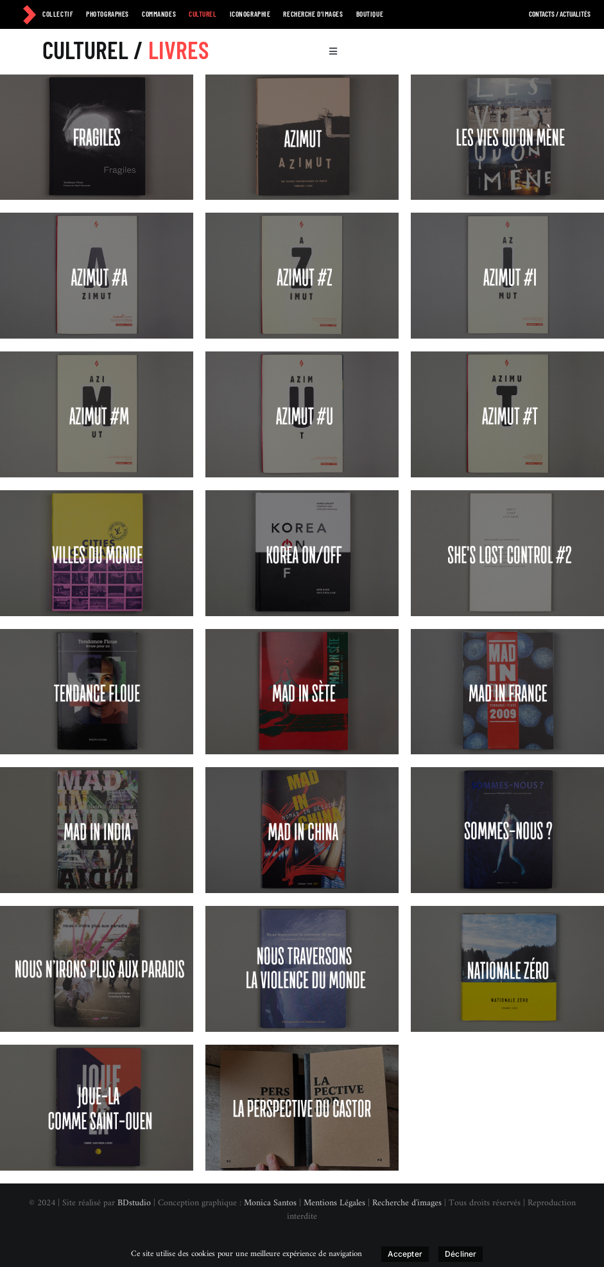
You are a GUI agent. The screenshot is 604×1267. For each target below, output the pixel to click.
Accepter (405, 1254)
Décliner (460, 1254)
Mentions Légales (334, 1203)
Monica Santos (270, 1203)
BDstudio (134, 1203)
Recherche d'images (407, 1203)
